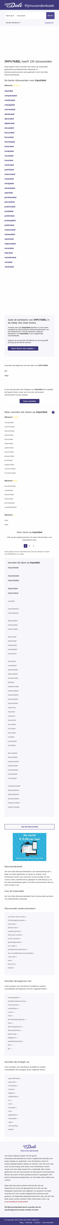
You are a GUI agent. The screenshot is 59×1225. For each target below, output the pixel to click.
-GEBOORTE (13, 1096)
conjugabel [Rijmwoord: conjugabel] (9, 105)
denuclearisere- (14, 1030)
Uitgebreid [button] (49, 23)
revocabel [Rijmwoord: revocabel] (9, 248)
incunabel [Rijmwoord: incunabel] (8, 156)
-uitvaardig (12, 1126)
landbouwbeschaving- (17, 1001)
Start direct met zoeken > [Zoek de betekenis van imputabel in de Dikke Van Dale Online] (23, 348)
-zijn (9, 1111)
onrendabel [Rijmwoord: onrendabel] (9, 188)
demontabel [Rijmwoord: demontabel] (9, 431)
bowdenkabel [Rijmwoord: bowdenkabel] (10, 486)
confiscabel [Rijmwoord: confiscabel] (9, 100)
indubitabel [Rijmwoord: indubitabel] (12, 774)
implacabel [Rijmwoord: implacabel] (12, 645)
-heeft (10, 1129)
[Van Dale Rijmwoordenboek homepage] (14, 5)
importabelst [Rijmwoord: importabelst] (13, 699)
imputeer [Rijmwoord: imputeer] (11, 712)
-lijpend (11, 1093)
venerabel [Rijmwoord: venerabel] (9, 267)
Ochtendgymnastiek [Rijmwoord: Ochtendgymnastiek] (16, 920)
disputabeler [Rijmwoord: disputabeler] (13, 670)
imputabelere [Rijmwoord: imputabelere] (13, 609)
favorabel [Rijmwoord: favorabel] (9, 137)
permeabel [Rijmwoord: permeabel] (9, 202)
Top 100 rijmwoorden (29, 827)
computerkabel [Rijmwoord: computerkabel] (14, 786)
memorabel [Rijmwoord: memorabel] (9, 174)
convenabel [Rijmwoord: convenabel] (9, 109)
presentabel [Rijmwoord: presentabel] (9, 456)
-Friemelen (12, 1086)
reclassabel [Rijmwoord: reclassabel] (9, 234)
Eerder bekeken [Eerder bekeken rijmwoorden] (12, 23)
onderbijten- (13, 1008)
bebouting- (12, 1034)
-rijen (10, 1122)
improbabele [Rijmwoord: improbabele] (13, 770)
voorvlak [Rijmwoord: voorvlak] (11, 957)
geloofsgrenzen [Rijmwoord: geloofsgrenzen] (14, 942)
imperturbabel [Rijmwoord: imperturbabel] (13, 807)
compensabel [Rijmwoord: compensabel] (10, 95)
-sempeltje (12, 1118)
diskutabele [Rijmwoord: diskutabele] (12, 757)
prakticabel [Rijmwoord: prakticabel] (9, 206)
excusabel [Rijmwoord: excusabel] (9, 128)
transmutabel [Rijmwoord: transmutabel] (10, 469)
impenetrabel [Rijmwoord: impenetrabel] (13, 686)
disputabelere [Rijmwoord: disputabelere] (13, 790)
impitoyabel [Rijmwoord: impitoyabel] (13, 625)
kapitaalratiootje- (15, 1041)
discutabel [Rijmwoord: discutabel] (8, 439)
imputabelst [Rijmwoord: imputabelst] (13, 580)
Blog (21, 1222)
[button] (53, 412)
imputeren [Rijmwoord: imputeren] (12, 720)
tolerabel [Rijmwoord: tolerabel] (8, 253)
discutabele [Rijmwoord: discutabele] (12, 753)
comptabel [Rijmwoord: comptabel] (12, 665)
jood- (10, 1023)
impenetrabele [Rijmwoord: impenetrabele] (14, 803)
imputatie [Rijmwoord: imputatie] (12, 707)
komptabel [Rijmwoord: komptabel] (12, 741)
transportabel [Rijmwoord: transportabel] (10, 473)
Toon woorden (29, 401)
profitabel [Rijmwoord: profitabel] (8, 460)
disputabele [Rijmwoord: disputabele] (12, 621)
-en (9, 1100)
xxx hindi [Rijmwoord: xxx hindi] (11, 924)
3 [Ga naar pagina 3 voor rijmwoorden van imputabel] (33, 546)
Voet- (10, 1016)
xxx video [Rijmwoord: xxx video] (12, 946)
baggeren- (12, 1037)
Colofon (37, 1222)
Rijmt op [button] (9, 16)
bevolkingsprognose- (16, 1019)
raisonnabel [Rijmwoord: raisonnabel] (9, 230)
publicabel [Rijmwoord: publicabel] (9, 225)
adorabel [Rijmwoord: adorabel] (8, 91)
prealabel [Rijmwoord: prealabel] (8, 211)
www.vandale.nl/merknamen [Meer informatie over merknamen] (16, 1202)
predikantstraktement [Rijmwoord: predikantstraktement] (17, 949)
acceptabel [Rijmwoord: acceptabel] (9, 422)
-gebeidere (12, 1115)
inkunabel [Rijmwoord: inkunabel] (12, 733)
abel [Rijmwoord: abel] (6, 520)
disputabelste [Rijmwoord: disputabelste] (13, 794)
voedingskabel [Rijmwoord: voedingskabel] (10, 507)
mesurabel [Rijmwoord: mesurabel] (8, 499)
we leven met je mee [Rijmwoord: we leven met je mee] (16, 917)
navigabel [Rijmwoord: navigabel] (9, 183)
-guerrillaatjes (13, 1078)
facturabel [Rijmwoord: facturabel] (9, 132)
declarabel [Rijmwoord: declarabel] (9, 114)
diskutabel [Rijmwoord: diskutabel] (12, 641)
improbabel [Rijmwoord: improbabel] (12, 649)
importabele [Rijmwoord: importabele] (13, 629)
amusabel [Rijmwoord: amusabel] (12, 661)
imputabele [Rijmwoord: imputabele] (13, 567)
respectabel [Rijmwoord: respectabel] (9, 464)
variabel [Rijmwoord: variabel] (8, 262)
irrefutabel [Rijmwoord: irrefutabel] (12, 778)
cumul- (10, 1012)
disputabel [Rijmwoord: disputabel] (8, 443)
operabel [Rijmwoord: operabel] (8, 193)
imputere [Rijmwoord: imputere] (11, 716)
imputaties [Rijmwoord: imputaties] (12, 654)
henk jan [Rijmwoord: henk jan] (11, 964)
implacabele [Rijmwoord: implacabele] (13, 766)
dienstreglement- (15, 1027)
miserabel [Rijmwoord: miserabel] (9, 179)
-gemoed (11, 1082)
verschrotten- (13, 1005)
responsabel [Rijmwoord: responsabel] (10, 243)
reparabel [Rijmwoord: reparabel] (9, 239)
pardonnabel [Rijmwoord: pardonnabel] (10, 197)
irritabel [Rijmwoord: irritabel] (11, 737)
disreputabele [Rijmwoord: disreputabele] (13, 799)
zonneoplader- (14, 997)
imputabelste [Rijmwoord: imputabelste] (13, 613)
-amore (11, 1089)
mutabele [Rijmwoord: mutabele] (12, 745)
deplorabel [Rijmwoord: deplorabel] (9, 123)
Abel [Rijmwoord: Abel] (6, 524)
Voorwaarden (48, 1222)
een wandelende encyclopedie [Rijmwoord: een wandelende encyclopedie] (20, 953)
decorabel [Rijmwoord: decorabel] (9, 119)
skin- (10, 1045)
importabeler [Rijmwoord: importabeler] (13, 695)
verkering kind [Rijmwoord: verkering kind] (14, 931)
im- (6, 371)
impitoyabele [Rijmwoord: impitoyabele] (13, 691)
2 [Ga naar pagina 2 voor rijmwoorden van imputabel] (29, 546)
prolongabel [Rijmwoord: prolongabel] (10, 220)
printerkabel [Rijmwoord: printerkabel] (9, 503)
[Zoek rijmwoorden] (28, 15)
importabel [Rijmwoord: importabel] (13, 593)
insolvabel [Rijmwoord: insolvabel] (9, 165)
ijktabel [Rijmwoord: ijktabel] (11, 682)
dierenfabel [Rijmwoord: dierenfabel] (9, 494)
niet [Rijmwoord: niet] (9, 960)
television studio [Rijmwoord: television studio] (14, 935)
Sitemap (28, 1222)
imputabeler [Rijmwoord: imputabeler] (13, 576)
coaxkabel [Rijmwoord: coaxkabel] (8, 490)
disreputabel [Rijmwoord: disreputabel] (13, 678)
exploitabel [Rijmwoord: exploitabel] (9, 448)
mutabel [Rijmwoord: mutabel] (11, 601)
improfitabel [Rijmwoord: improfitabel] (13, 703)
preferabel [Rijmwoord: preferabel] (9, 216)
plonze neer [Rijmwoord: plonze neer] (12, 927)
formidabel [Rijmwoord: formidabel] (9, 142)
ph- (9, 1048)
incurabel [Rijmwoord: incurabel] (8, 160)
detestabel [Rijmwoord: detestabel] (8, 435)
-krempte (11, 1107)
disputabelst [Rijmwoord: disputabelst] (13, 674)
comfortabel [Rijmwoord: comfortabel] (9, 427)
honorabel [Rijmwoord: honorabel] (9, 146)
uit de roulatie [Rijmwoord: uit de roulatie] (13, 938)
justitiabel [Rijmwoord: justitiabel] (9, 169)
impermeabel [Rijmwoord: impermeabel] (13, 761)
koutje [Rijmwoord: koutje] (10, 968)
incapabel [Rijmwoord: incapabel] (9, 151)
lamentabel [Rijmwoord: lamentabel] (9, 452)
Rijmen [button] (50, 15)
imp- (6, 375)
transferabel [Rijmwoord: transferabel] (10, 257)
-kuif (10, 1104)
